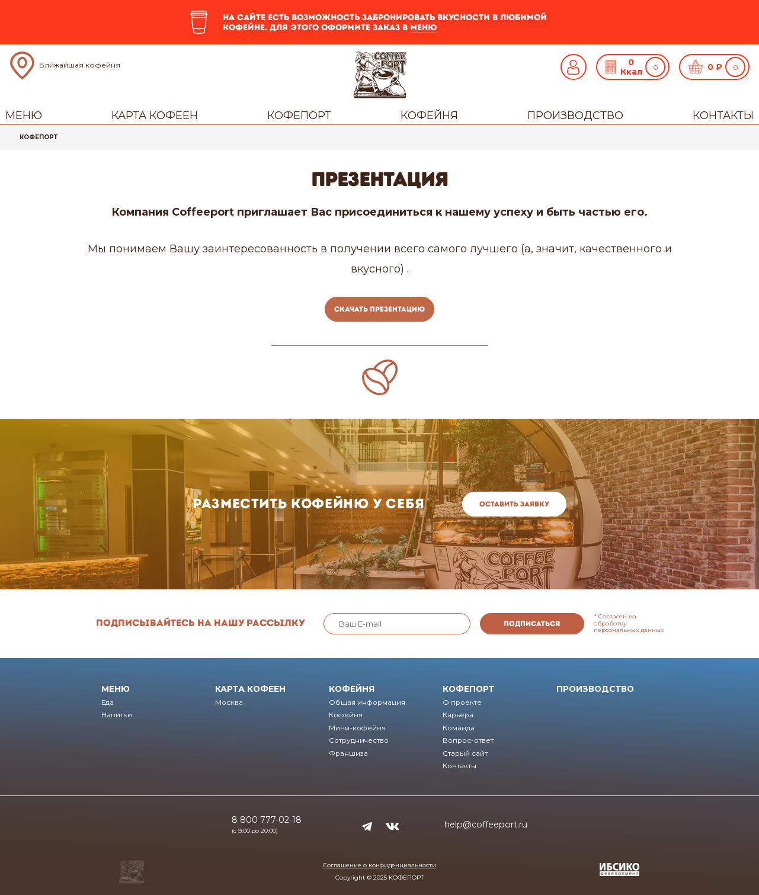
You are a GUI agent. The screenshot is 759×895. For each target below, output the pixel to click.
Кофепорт (299, 115)
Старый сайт (465, 753)
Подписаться (532, 623)
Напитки (116, 715)
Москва (229, 702)
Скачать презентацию (379, 309)
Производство (575, 115)
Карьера (458, 715)
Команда (459, 728)
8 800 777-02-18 (267, 819)
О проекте (462, 702)
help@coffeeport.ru (485, 824)
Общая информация (367, 702)
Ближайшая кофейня (79, 64)
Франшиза (348, 753)
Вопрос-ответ (468, 740)
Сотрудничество (359, 740)
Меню (23, 115)
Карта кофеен (154, 115)
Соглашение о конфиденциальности (379, 865)
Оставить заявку (514, 504)
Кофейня (429, 115)
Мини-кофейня (357, 728)
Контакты (723, 115)
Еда (107, 702)
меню (423, 27)
